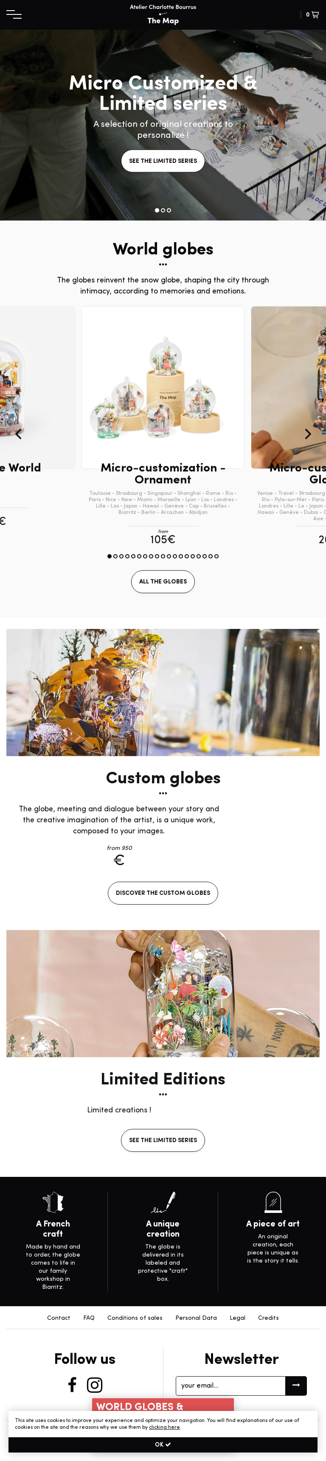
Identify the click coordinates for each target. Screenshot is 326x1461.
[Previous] (19, 475)
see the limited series (163, 161)
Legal (237, 1318)
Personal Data (196, 1318)
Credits (268, 1318)
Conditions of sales (135, 1318)
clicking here (164, 1427)
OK (163, 1444)
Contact (58, 1318)
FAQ (89, 1318)
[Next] (307, 475)
